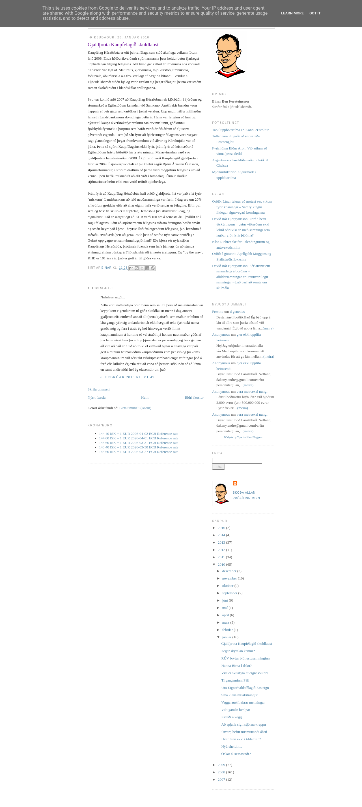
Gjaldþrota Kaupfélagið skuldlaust (246, 643)
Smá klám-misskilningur (239, 695)
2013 (222, 542)
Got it (315, 13)
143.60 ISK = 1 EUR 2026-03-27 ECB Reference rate (138, 452)
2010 (222, 564)
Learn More (292, 13)
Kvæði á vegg (231, 717)
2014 (222, 535)
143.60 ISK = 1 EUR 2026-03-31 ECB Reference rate (138, 443)
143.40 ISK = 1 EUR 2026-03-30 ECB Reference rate (138, 447)
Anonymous (221, 334)
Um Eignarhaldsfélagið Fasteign (245, 687)
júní (225, 600)
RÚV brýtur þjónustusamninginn (245, 658)
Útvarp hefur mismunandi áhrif (244, 732)
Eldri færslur (194, 397)
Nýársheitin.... (231, 746)
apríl (226, 615)
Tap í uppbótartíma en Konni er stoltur (240, 130)
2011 (222, 557)
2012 (222, 550)
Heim (145, 397)
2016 (222, 528)
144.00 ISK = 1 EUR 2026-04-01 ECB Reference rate (138, 438)
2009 (222, 765)
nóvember (230, 578)
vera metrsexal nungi (252, 391)
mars (226, 622)
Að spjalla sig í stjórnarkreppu (243, 724)
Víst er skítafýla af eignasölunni (244, 673)
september (230, 593)
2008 (222, 772)
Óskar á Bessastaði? (236, 754)
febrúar (228, 630)
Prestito (217, 311)
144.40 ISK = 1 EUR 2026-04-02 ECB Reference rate (138, 433)
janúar (227, 637)
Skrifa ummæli (99, 389)
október (228, 585)
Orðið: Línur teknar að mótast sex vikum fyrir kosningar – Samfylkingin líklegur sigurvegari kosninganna (242, 206)
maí (225, 608)
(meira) (268, 328)
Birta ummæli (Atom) (135, 408)
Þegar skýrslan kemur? (238, 651)
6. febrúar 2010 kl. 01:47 (127, 377)
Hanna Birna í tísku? (236, 665)
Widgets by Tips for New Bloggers (243, 437)
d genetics (237, 311)
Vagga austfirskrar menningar (243, 702)
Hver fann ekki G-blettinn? (241, 739)
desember (229, 571)
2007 (222, 779)
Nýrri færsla (96, 397)
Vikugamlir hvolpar (235, 710)
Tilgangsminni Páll (235, 680)
